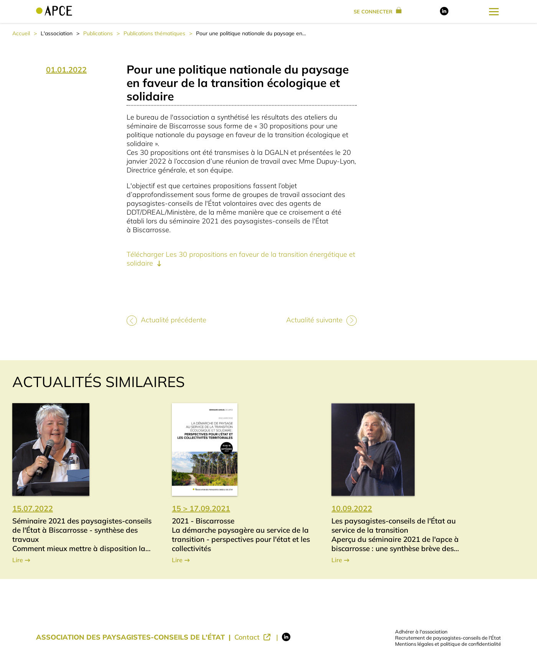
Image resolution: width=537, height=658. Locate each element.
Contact (248, 637)
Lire (17, 560)
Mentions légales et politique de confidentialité (448, 644)
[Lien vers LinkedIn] (444, 13)
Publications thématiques (154, 33)
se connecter (378, 11)
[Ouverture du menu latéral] (494, 11)
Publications (98, 33)
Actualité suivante (314, 319)
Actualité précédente (173, 319)
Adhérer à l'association (421, 631)
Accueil (21, 33)
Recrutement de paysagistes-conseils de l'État (448, 638)
